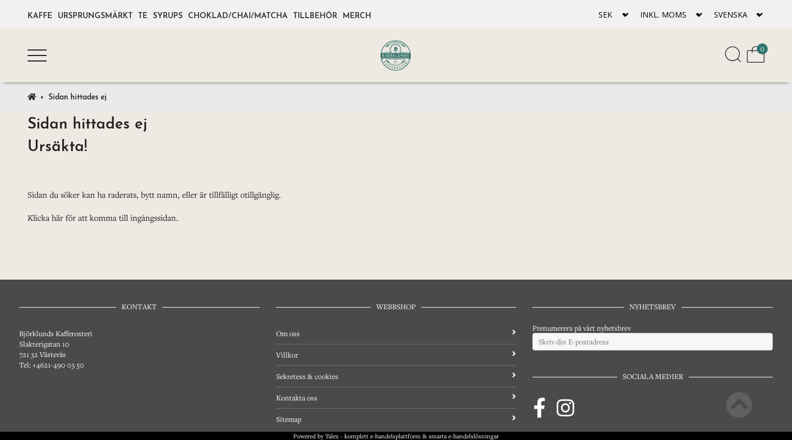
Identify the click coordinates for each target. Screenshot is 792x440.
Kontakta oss (396, 398)
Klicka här (45, 217)
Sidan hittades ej (77, 95)
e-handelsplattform (395, 436)
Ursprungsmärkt (95, 14)
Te (142, 14)
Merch (357, 14)
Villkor (396, 355)
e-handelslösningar (473, 436)
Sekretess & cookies (396, 376)
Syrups (168, 14)
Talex (332, 436)
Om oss (396, 333)
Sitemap (396, 419)
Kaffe (40, 14)
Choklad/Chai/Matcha (238, 14)
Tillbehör (315, 14)
